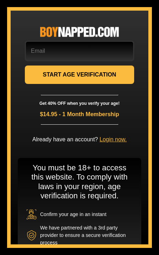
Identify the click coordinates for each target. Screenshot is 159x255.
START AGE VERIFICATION (79, 75)
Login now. (113, 139)
